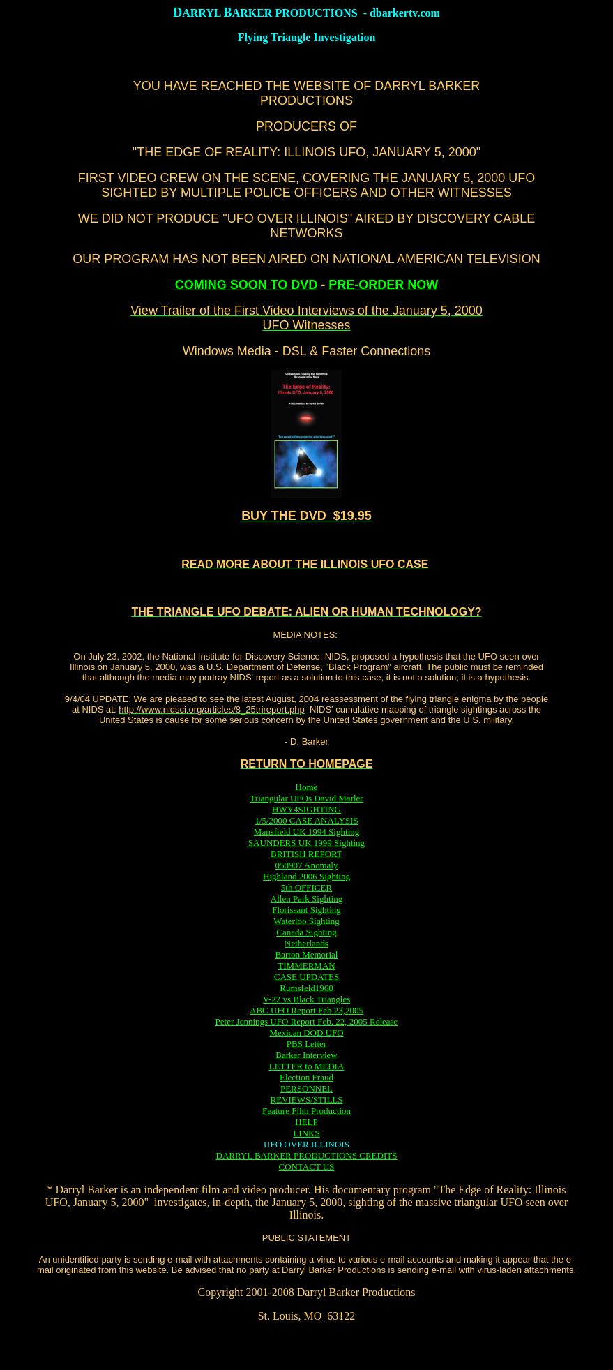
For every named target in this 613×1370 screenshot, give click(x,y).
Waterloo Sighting (306, 921)
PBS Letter (306, 1043)
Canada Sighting (306, 932)
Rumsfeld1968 (306, 988)
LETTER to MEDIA (307, 1066)
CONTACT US (307, 1166)
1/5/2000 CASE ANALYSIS (306, 820)
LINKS (306, 1133)
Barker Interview (306, 1055)
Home (307, 787)
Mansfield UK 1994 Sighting (306, 831)
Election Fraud (306, 1077)
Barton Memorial (306, 954)
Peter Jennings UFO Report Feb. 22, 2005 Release (306, 1021)
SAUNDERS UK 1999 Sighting (306, 842)
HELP (306, 1122)
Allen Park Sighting (306, 898)
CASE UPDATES (307, 976)
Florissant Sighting (306, 909)
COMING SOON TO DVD (246, 285)
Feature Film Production (306, 1110)
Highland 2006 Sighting (306, 876)
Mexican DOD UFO (306, 1032)
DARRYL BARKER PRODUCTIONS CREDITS (307, 1155)
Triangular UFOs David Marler (306, 798)
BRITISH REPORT (306, 854)
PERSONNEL (306, 1088)
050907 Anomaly (306, 865)
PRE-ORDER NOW (383, 285)
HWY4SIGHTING (306, 809)
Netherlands (306, 943)
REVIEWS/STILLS (307, 1099)
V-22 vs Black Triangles (307, 999)
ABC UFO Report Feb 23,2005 (306, 1010)
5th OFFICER (306, 887)
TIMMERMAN (306, 965)
